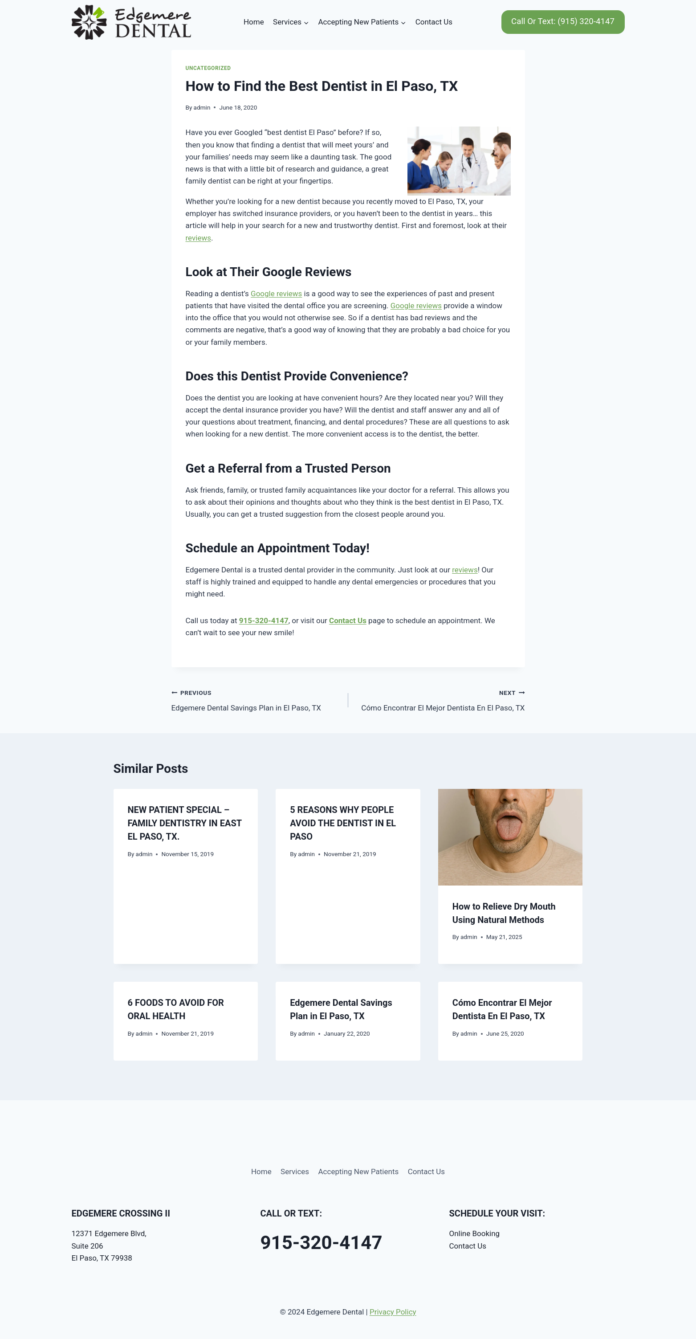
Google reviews (276, 293)
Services (295, 1171)
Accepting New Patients (358, 1171)
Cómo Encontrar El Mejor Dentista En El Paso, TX (440, 699)
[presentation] (510, 837)
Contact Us (433, 21)
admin (202, 107)
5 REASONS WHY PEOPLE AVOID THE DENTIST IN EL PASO (343, 823)
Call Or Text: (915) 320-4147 (563, 21)
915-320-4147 (264, 620)
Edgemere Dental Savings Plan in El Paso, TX (256, 699)
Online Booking (474, 1233)
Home (254, 21)
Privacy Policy (393, 1311)
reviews (198, 237)
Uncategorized (208, 68)
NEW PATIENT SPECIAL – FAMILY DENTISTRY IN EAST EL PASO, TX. (185, 823)
